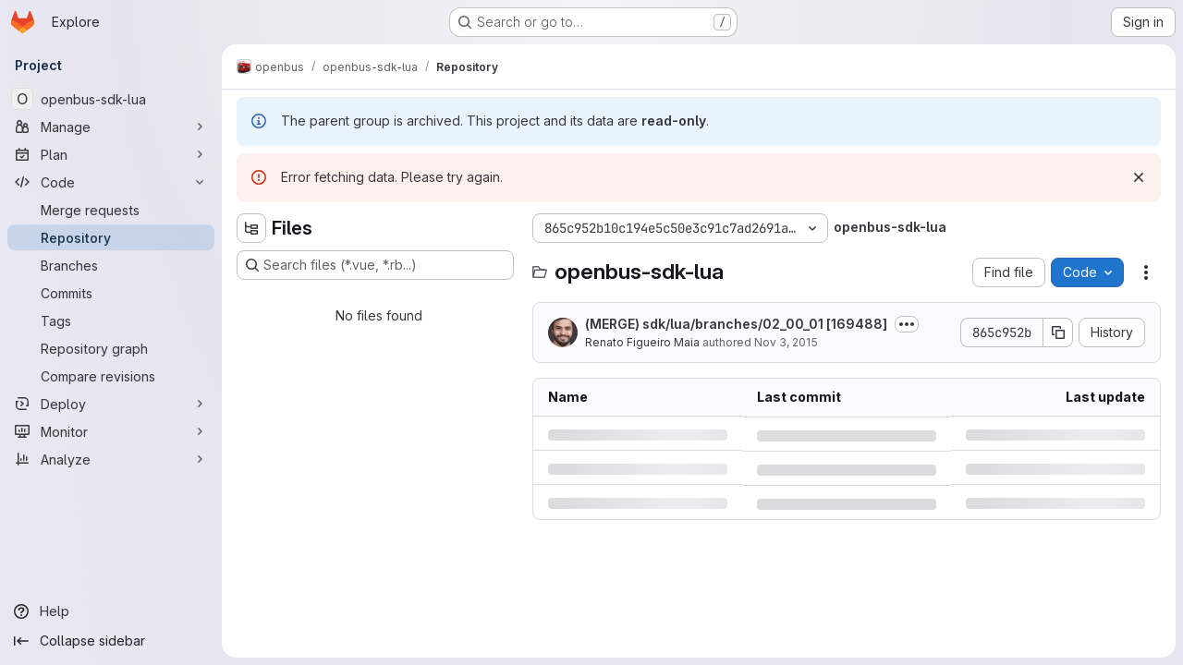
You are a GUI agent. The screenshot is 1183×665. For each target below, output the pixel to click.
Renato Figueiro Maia (642, 342)
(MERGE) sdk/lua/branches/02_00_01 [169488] (736, 324)
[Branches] (110, 265)
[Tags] (110, 320)
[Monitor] (110, 431)
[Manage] (110, 126)
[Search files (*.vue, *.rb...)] (375, 265)
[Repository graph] (110, 348)
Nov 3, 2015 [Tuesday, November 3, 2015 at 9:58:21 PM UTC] (786, 342)
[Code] (110, 182)
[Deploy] (110, 404)
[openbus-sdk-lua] (110, 99)
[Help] (110, 611)
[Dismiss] (1139, 177)
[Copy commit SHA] (1058, 332)
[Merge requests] (110, 210)
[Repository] (110, 237)
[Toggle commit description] (907, 324)
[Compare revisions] (110, 376)
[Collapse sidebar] (110, 641)
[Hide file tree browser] (251, 228)
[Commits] (110, 293)
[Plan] (110, 154)
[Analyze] (110, 459)
